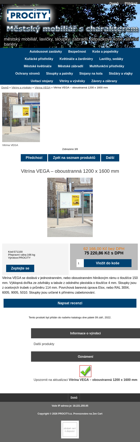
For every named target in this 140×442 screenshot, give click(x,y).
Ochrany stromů (27, 73)
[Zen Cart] (70, 437)
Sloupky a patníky (59, 73)
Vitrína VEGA (42, 87)
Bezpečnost (77, 51)
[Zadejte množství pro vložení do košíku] (80, 263)
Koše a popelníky (105, 51)
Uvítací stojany (42, 81)
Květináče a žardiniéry (76, 59)
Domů (114, 3)
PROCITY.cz (65, 413)
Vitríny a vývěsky (21, 87)
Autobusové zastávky (46, 51)
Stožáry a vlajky (120, 73)
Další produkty (44, 344)
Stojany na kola (90, 73)
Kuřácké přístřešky (39, 59)
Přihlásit (131, 3)
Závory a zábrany (104, 81)
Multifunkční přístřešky (107, 66)
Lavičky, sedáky (111, 59)
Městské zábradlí (70, 66)
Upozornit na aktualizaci (85, 373)
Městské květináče (38, 66)
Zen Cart (97, 413)
